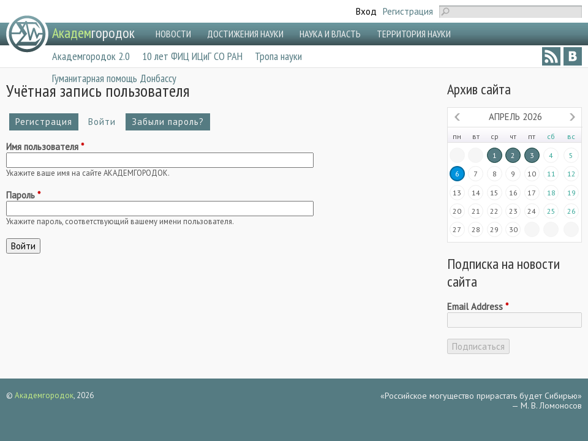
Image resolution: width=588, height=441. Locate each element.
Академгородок (44, 395)
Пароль (23, 195)
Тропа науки (278, 56)
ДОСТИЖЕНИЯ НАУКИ (245, 34)
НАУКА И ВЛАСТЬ (330, 34)
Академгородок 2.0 (91, 56)
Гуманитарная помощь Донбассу (114, 78)
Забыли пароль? (168, 121)
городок (93, 32)
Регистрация (408, 11)
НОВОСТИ (173, 34)
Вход (366, 11)
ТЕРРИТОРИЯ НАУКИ (414, 34)
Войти (105, 121)
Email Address (477, 306)
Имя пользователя (45, 147)
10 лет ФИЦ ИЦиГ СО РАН (192, 56)
